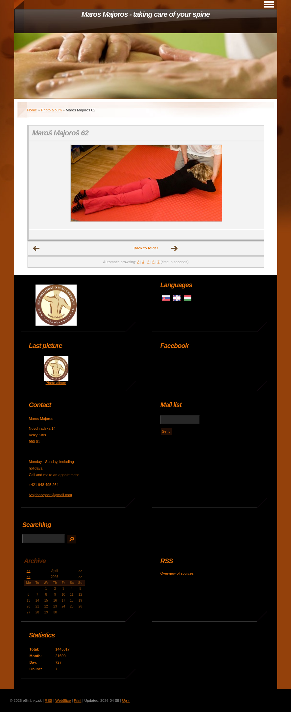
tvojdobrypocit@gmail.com (50, 495)
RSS (48, 700)
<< (29, 571)
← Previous (36, 248)
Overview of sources (177, 573)
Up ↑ (126, 700)
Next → (175, 248)
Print (77, 700)
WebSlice (63, 700)
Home (32, 110)
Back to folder (145, 248)
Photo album (51, 110)
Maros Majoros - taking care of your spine (145, 14)
